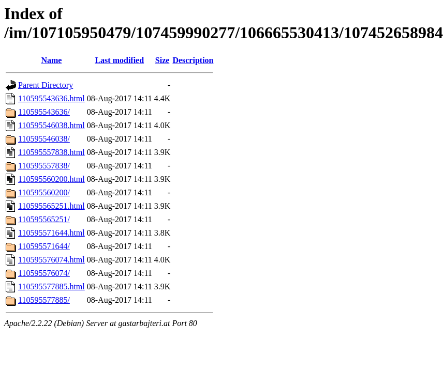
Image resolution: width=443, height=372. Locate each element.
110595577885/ (44, 300)
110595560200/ (44, 192)
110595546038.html (51, 125)
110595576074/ (44, 273)
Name (51, 60)
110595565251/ (44, 219)
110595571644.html (51, 232)
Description (192, 60)
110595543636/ (44, 111)
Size (162, 60)
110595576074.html (51, 259)
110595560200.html (51, 179)
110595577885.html (51, 286)
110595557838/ (44, 165)
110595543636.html (51, 98)
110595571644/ (44, 246)
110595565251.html (51, 206)
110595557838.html (51, 152)
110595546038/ (44, 138)
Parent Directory (45, 85)
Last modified (119, 60)
